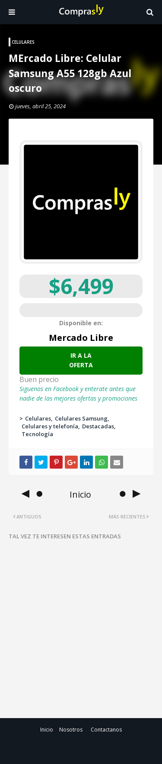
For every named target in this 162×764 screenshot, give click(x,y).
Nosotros (71, 729)
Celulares (38, 418)
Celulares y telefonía (50, 426)
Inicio (46, 729)
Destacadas (98, 426)
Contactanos (106, 729)
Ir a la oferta (81, 360)
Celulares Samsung (81, 418)
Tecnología (37, 434)
